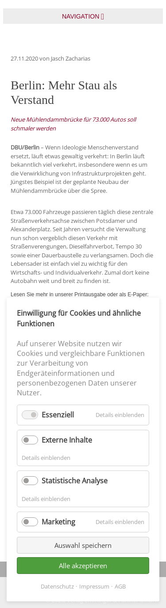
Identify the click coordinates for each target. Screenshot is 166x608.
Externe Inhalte (67, 440)
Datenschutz (57, 586)
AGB (120, 586)
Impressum (94, 586)
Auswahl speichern (83, 545)
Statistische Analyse (75, 481)
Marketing (58, 522)
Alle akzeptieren (83, 565)
